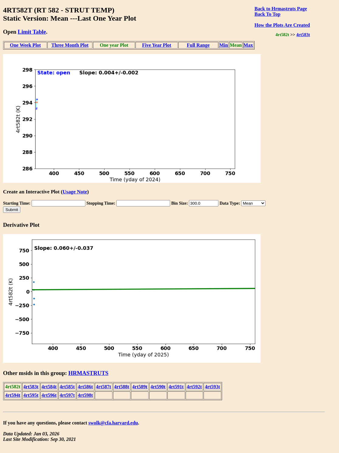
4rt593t (212, 386)
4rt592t (194, 386)
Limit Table (32, 32)
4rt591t (176, 386)
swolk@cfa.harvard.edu (113, 422)
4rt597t (67, 395)
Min (223, 45)
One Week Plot (25, 45)
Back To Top (267, 14)
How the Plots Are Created (282, 25)
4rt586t (85, 386)
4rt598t (85, 395)
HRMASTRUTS (88, 373)
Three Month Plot (69, 45)
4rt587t (103, 386)
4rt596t (49, 395)
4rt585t (67, 386)
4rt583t (303, 34)
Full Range (198, 45)
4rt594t (12, 395)
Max (248, 45)
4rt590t (158, 386)
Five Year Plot (156, 45)
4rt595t (31, 395)
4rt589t (139, 386)
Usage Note (75, 192)
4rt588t (121, 386)
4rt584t (49, 386)
